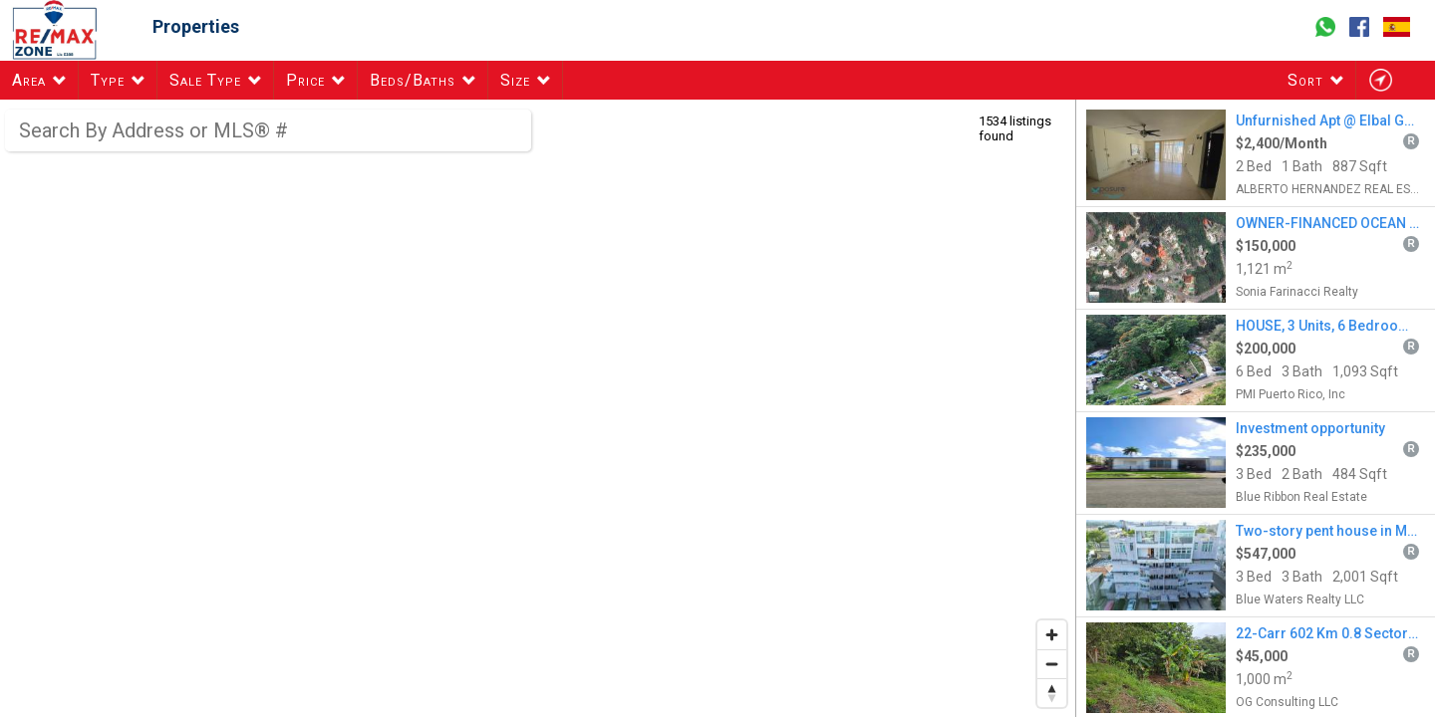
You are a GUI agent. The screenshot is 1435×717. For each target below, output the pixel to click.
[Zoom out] (1051, 663)
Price (305, 80)
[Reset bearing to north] (1051, 692)
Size (515, 80)
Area (29, 80)
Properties (195, 26)
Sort (1305, 80)
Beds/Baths (412, 80)
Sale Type (205, 80)
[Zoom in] (1051, 634)
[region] (538, 408)
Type (108, 80)
